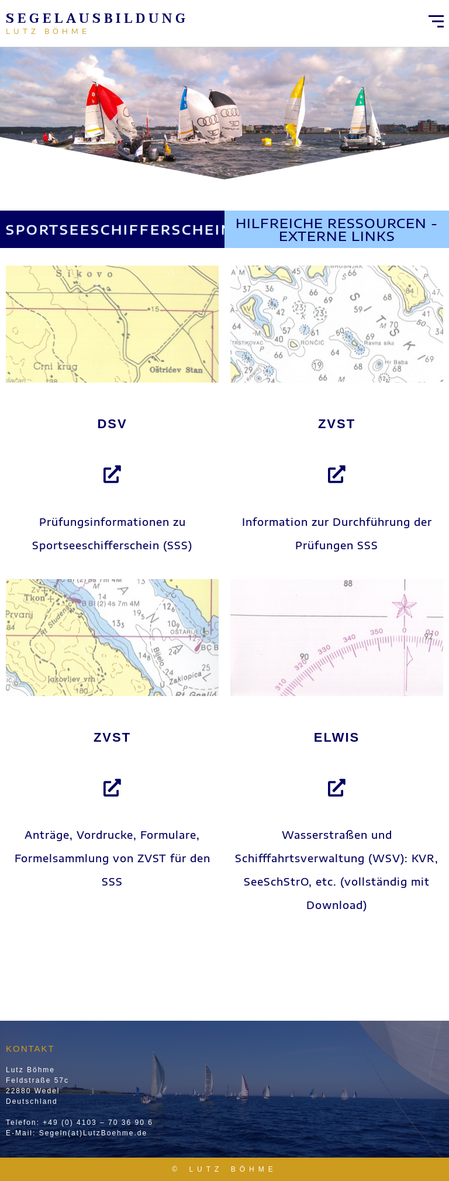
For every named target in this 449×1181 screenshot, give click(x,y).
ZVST (336, 423)
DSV (112, 423)
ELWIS (337, 737)
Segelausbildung (97, 19)
